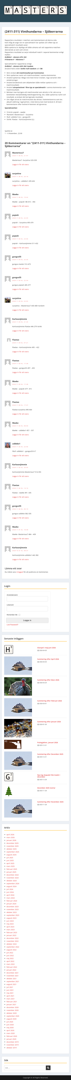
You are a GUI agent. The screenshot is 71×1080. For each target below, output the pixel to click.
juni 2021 (10, 990)
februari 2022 (11, 967)
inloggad (19, 572)
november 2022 (12, 941)
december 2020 (12, 1007)
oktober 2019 (11, 1048)
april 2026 (10, 834)
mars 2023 (10, 929)
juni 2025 (10, 860)
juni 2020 (10, 1025)
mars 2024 (10, 898)
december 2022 (12, 938)
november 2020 (12, 1010)
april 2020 (10, 1030)
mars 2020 (10, 1033)
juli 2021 (9, 987)
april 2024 (10, 895)
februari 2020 (11, 1036)
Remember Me (12, 615)
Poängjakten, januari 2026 (47, 742)
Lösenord (10, 605)
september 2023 (12, 915)
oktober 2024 (11, 881)
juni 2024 (10, 892)
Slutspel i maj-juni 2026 (46, 648)
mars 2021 (10, 999)
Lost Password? (12, 625)
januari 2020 (11, 1039)
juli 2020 (9, 1022)
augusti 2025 (11, 855)
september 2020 (12, 1016)
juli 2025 (9, 857)
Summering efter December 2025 (50, 754)
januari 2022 (11, 970)
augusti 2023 (11, 918)
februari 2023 (11, 932)
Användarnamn (12, 595)
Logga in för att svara (20, 164)
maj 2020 (10, 1027)
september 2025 (12, 852)
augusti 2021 (11, 984)
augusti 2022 (11, 950)
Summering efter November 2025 (50, 802)
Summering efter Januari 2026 (49, 722)
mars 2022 (10, 964)
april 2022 (10, 961)
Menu (4, 4)
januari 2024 (11, 904)
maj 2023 (10, 924)
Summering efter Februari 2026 (49, 701)
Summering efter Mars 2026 (48, 680)
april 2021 (10, 996)
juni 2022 (10, 955)
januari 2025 (11, 872)
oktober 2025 (11, 849)
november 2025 (12, 846)
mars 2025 (10, 866)
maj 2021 (10, 993)
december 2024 (12, 875)
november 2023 (12, 909)
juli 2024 (9, 889)
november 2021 (12, 976)
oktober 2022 (11, 944)
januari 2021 (11, 1004)
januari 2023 (11, 935)
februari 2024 (11, 901)
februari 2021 (11, 1002)
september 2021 (12, 981)
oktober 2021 (11, 978)
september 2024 (12, 883)
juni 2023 (10, 921)
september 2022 (12, 947)
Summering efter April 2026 (48, 659)
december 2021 (12, 973)
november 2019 (12, 1045)
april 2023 (10, 927)
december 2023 (12, 906)
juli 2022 (9, 953)
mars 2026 (10, 837)
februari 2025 (11, 869)
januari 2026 (11, 840)
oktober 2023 (11, 912)
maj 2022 (10, 958)
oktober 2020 (11, 1013)
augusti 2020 (11, 1019)
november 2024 (12, 878)
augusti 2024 (11, 886)
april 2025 (10, 863)
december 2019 (12, 1042)
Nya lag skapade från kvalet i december (48, 776)
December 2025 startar (46, 788)
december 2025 (12, 843)
